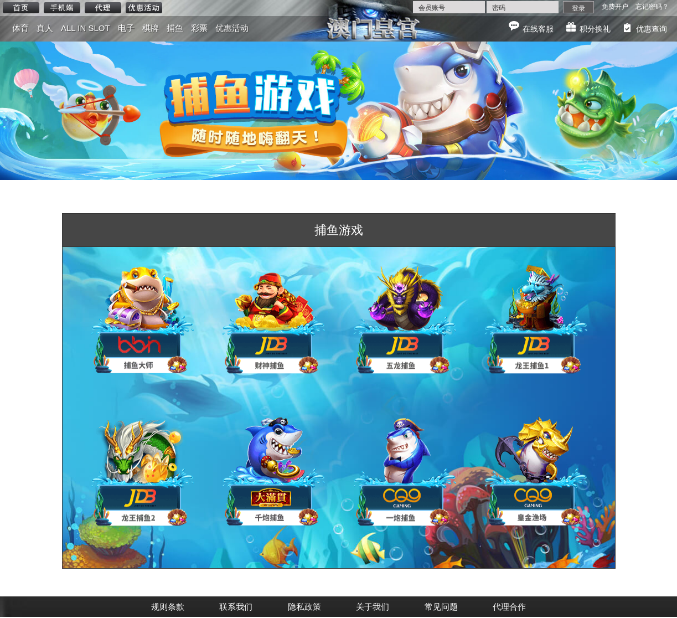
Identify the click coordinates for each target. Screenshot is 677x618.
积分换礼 (595, 28)
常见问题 (441, 606)
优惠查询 (651, 28)
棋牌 (150, 28)
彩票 (199, 28)
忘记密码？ (652, 7)
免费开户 (615, 7)
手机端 (62, 7)
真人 (45, 28)
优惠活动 (144, 7)
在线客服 (538, 28)
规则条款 (167, 606)
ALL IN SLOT (85, 28)
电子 (126, 28)
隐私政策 (304, 606)
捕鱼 (175, 28)
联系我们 (235, 606)
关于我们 (372, 606)
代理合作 (509, 606)
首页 (21, 7)
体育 (20, 28)
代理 (103, 7)
